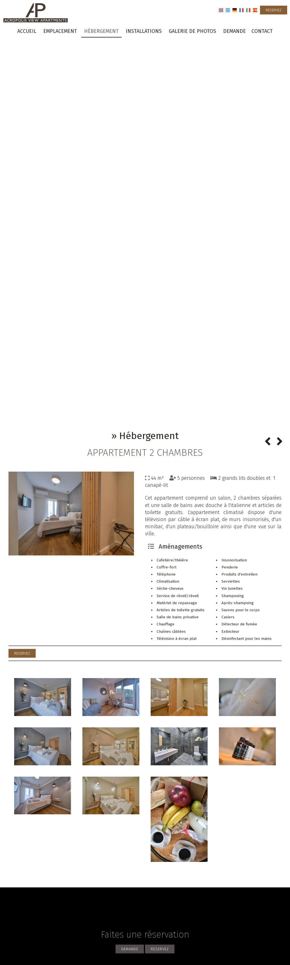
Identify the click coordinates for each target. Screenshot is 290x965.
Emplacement (60, 31)
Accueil (26, 31)
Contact (262, 31)
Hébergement (101, 31)
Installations (144, 31)
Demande (234, 31)
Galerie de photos (192, 31)
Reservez (274, 10)
